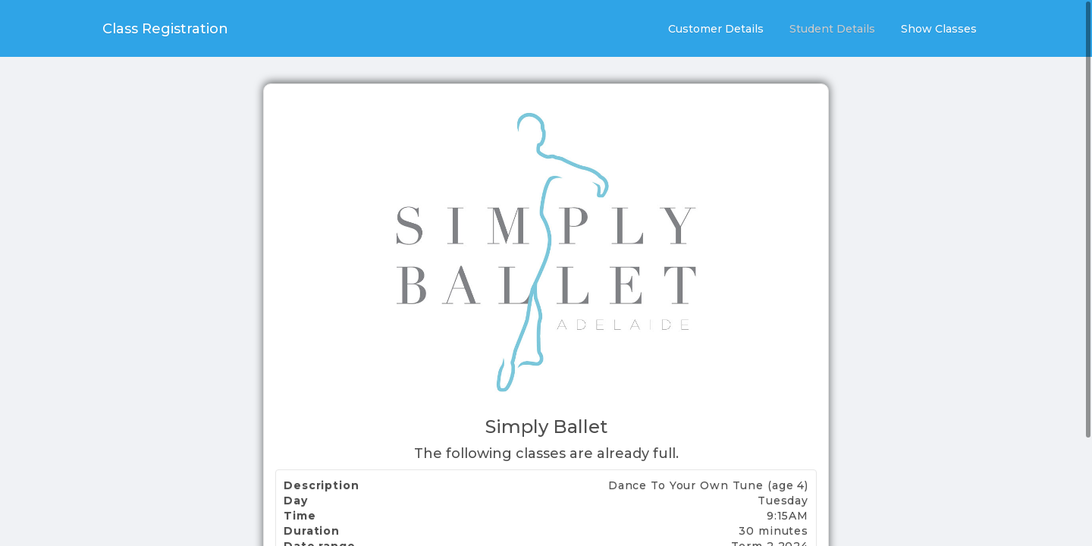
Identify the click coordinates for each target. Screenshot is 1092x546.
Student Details (832, 29)
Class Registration (165, 28)
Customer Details (716, 29)
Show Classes (939, 29)
